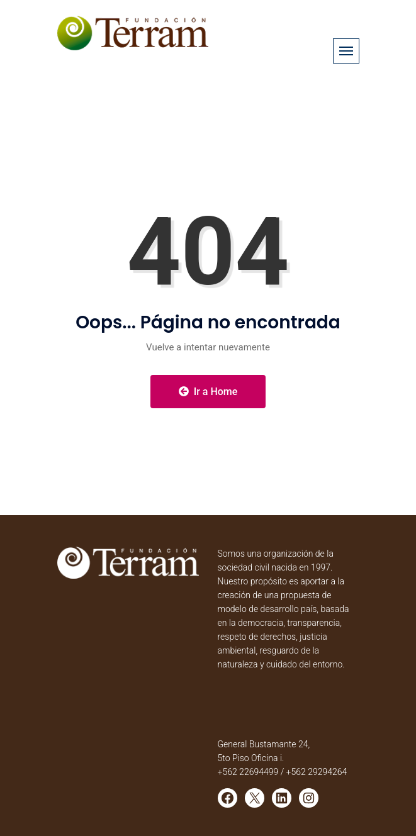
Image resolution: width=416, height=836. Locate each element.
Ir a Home (208, 392)
